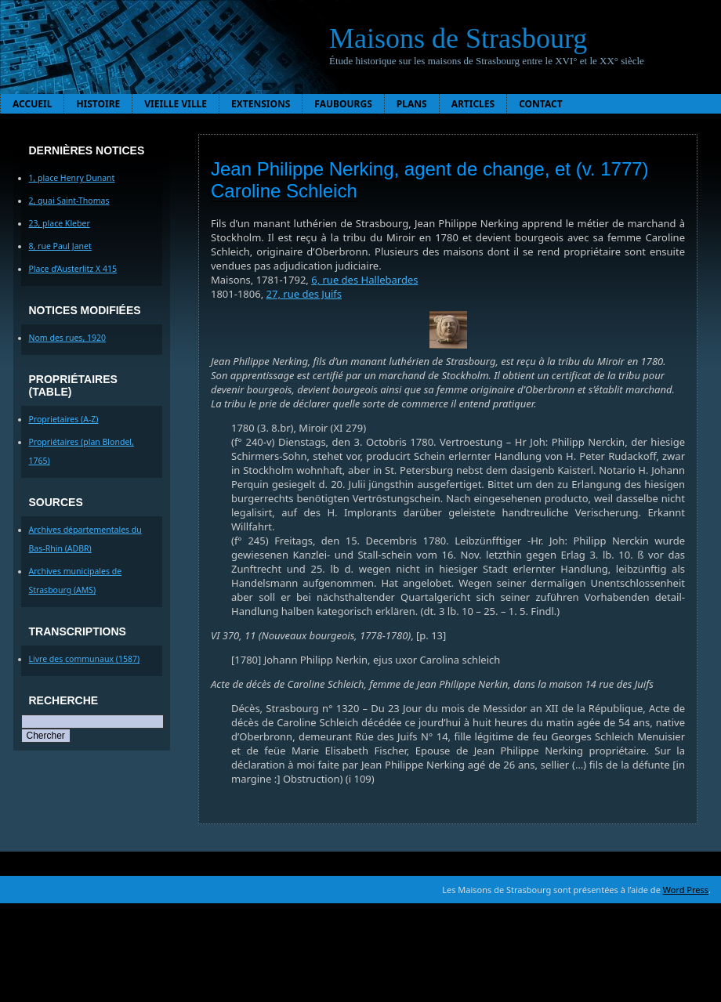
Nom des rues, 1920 (68, 337)
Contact (541, 103)
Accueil (32, 103)
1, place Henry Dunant (72, 177)
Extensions (260, 103)
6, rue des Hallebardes (364, 280)
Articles (473, 103)
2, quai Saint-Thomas (69, 200)
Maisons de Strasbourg (458, 38)
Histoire (98, 103)
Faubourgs (342, 103)
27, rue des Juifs (304, 294)
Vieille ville (175, 103)
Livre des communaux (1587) (84, 658)
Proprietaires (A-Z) (64, 419)
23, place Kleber (59, 223)
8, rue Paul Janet (60, 246)
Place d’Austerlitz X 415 (73, 268)
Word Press (685, 889)
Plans (412, 103)
